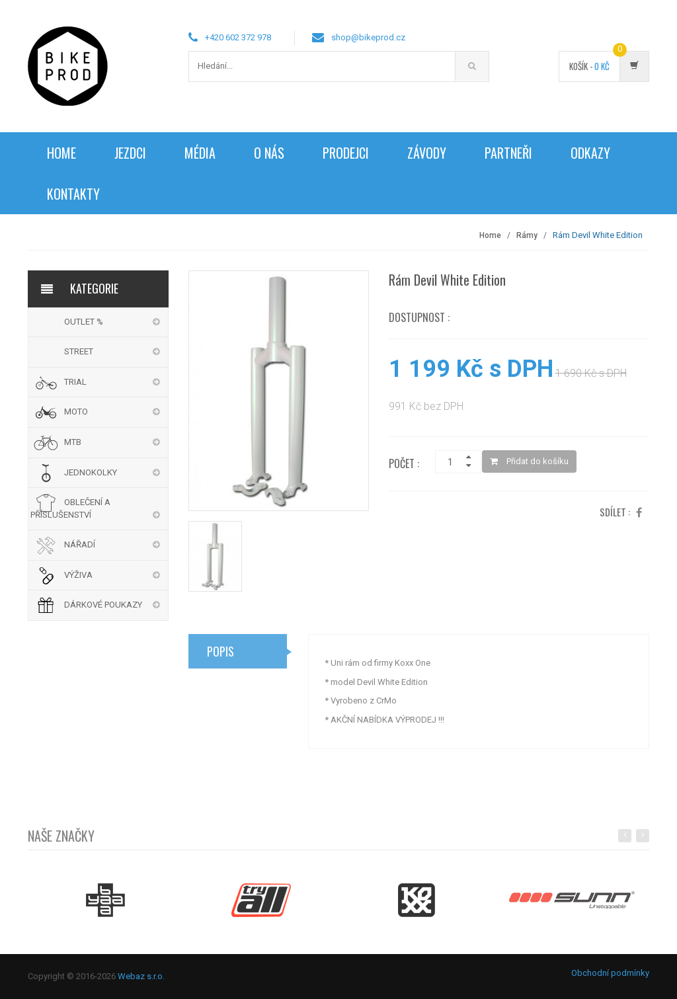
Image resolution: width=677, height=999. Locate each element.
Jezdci (130, 153)
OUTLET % (83, 322)
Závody (426, 153)
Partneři (508, 153)
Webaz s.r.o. (141, 976)
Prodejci (346, 153)
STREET (78, 351)
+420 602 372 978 (238, 37)
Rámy (527, 235)
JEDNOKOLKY (90, 472)
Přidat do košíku (529, 461)
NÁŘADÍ (79, 544)
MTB (72, 442)
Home (61, 153)
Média (200, 153)
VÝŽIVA (78, 575)
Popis (220, 655)
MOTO (76, 412)
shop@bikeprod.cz (368, 37)
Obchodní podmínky (610, 973)
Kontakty (73, 194)
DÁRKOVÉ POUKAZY (103, 605)
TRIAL (75, 382)
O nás (269, 153)
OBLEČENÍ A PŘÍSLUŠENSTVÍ (70, 508)
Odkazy (590, 153)
